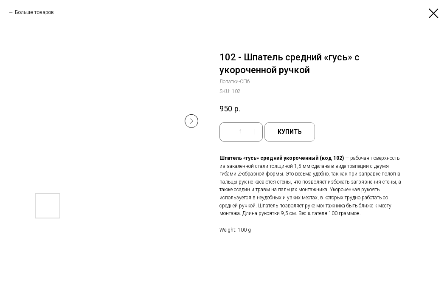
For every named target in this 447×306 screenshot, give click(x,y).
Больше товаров (34, 12)
